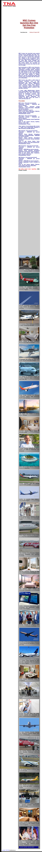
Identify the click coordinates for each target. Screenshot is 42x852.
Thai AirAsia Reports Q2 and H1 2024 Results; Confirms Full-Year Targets (29, 745)
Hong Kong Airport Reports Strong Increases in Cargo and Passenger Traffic (29, 511)
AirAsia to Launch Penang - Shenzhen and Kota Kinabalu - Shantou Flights (29, 281)
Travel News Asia (23, 32)
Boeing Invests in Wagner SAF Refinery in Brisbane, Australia (29, 618)
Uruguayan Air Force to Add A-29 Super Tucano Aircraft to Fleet (29, 352)
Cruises (25, 170)
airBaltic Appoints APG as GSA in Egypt (29, 690)
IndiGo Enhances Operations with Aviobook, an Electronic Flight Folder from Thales (29, 600)
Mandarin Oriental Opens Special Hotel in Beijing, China (29, 263)
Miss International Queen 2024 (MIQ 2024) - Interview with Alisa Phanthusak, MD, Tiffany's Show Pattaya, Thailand (29, 836)
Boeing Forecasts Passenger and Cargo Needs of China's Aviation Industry (29, 300)
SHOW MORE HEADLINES (27, 847)
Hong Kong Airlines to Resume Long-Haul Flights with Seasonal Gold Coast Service (29, 390)
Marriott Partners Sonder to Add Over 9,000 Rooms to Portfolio (29, 565)
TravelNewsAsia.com (12, 850)
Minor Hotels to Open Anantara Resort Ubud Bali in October (29, 335)
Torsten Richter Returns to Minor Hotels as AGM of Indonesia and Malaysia (29, 443)
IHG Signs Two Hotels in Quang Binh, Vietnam (29, 408)
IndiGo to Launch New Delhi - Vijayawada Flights (29, 493)
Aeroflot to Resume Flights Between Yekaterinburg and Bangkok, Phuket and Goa (29, 636)
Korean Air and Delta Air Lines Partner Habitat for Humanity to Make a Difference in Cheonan (29, 708)
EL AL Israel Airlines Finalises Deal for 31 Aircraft (29, 763)
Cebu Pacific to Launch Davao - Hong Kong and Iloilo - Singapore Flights (29, 780)
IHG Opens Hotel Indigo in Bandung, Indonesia (29, 583)
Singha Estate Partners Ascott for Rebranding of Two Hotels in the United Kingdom (29, 816)
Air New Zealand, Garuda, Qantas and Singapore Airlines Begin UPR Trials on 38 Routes (29, 727)
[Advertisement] (29, 9)
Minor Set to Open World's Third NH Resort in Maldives (29, 461)
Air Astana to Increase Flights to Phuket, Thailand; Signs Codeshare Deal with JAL (29, 371)
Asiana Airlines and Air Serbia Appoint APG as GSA (29, 477)
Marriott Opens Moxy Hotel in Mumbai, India (29, 425)
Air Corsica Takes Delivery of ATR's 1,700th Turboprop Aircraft (29, 318)
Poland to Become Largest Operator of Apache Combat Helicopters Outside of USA (29, 798)
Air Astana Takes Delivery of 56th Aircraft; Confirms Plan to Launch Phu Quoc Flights (29, 655)
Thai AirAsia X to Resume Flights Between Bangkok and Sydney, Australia (29, 547)
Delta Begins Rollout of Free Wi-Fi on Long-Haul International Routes (29, 529)
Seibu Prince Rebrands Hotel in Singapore (29, 673)
